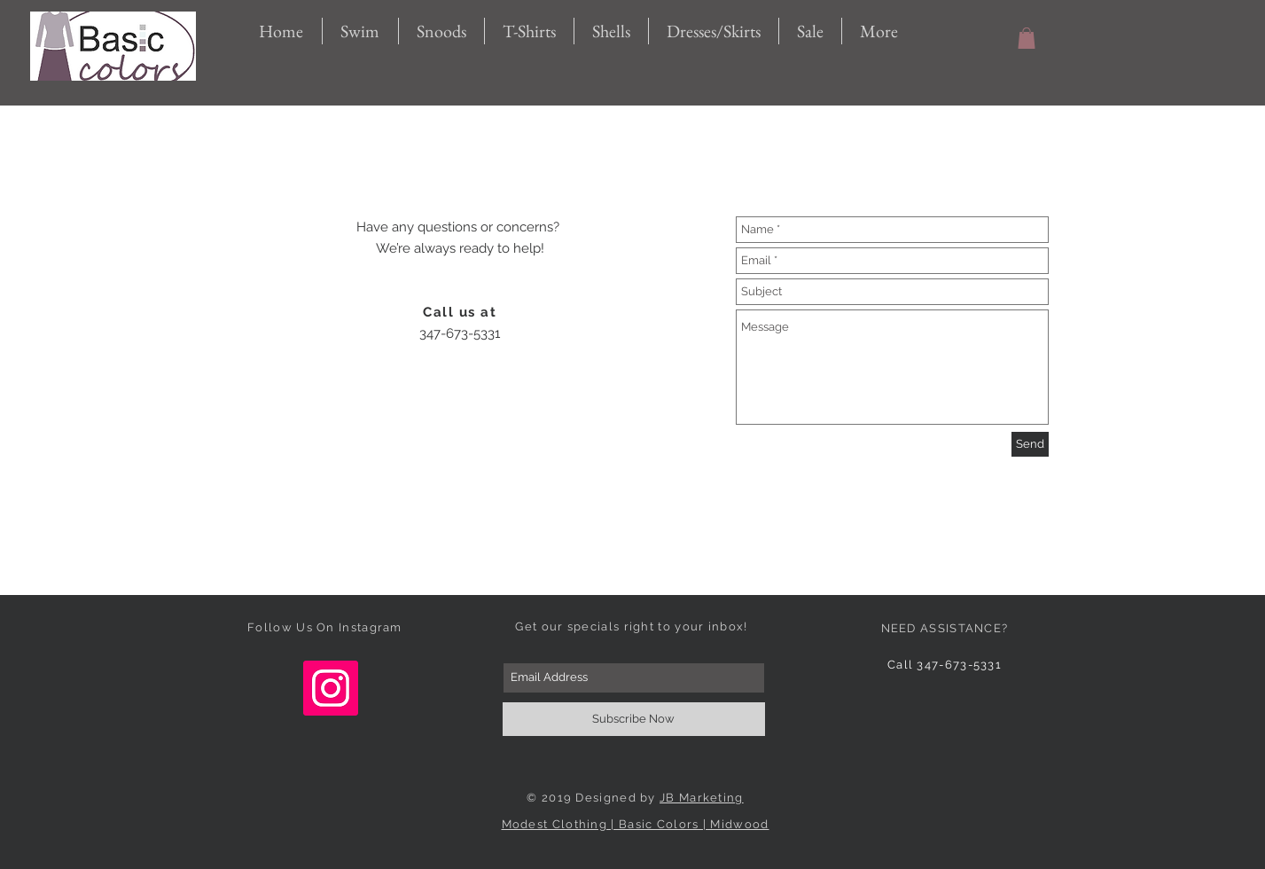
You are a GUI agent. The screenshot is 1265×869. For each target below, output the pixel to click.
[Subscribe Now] (634, 719)
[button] (1026, 38)
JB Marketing (702, 797)
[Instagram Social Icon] (330, 688)
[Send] (1030, 444)
